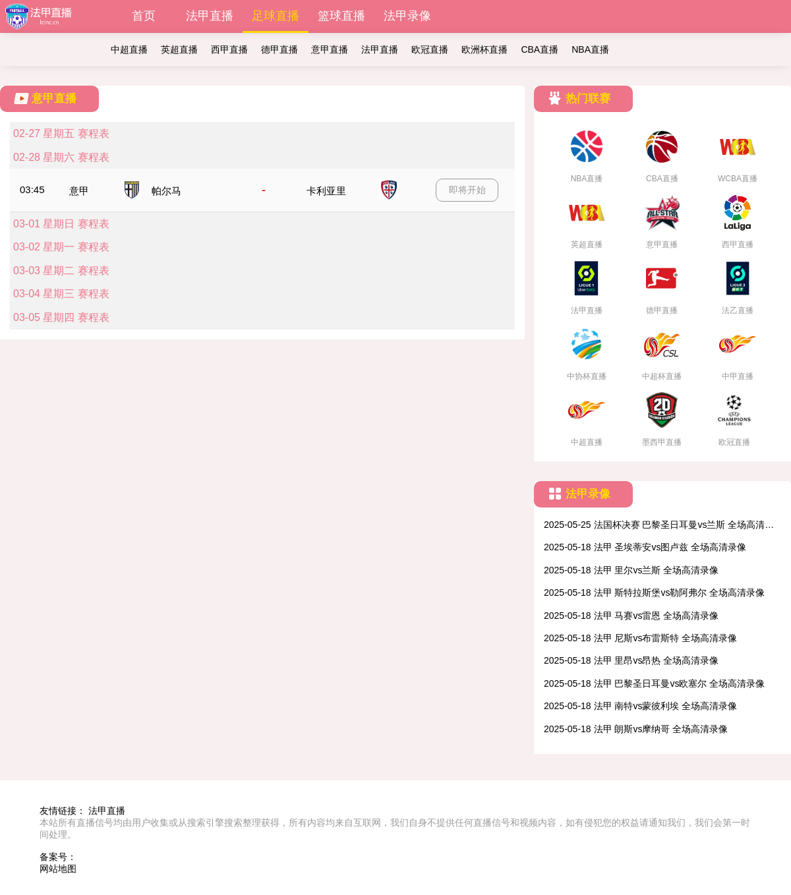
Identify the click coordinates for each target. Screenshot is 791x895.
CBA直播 (539, 49)
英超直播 (179, 49)
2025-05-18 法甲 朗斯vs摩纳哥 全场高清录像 (636, 729)
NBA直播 (590, 49)
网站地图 (58, 868)
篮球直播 (341, 15)
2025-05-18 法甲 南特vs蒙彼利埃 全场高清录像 (640, 706)
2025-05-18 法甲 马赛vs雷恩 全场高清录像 (631, 615)
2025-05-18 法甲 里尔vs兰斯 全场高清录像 (631, 570)
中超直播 (129, 49)
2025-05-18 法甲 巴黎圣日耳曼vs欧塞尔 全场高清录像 (654, 683)
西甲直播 (229, 49)
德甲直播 (279, 49)
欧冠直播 (429, 49)
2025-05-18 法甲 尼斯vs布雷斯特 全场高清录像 (640, 638)
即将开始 (467, 190)
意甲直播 (329, 49)
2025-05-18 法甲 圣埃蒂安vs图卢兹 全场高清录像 (645, 547)
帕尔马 (166, 190)
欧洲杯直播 (484, 49)
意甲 (79, 190)
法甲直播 (209, 15)
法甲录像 (407, 15)
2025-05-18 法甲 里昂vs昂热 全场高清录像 (631, 660)
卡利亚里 (326, 190)
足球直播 (275, 15)
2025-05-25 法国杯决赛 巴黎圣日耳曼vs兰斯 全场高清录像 (659, 525)
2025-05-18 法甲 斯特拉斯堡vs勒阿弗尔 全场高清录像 (654, 592)
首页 (144, 15)
